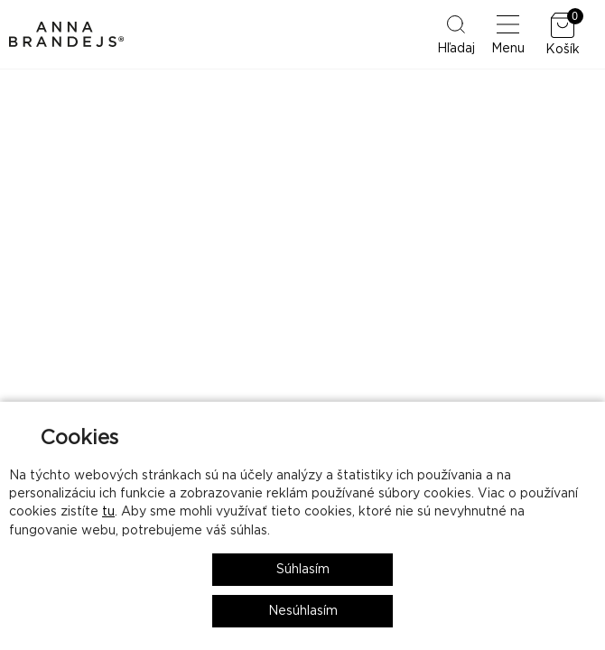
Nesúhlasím (303, 611)
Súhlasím (303, 569)
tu (108, 512)
